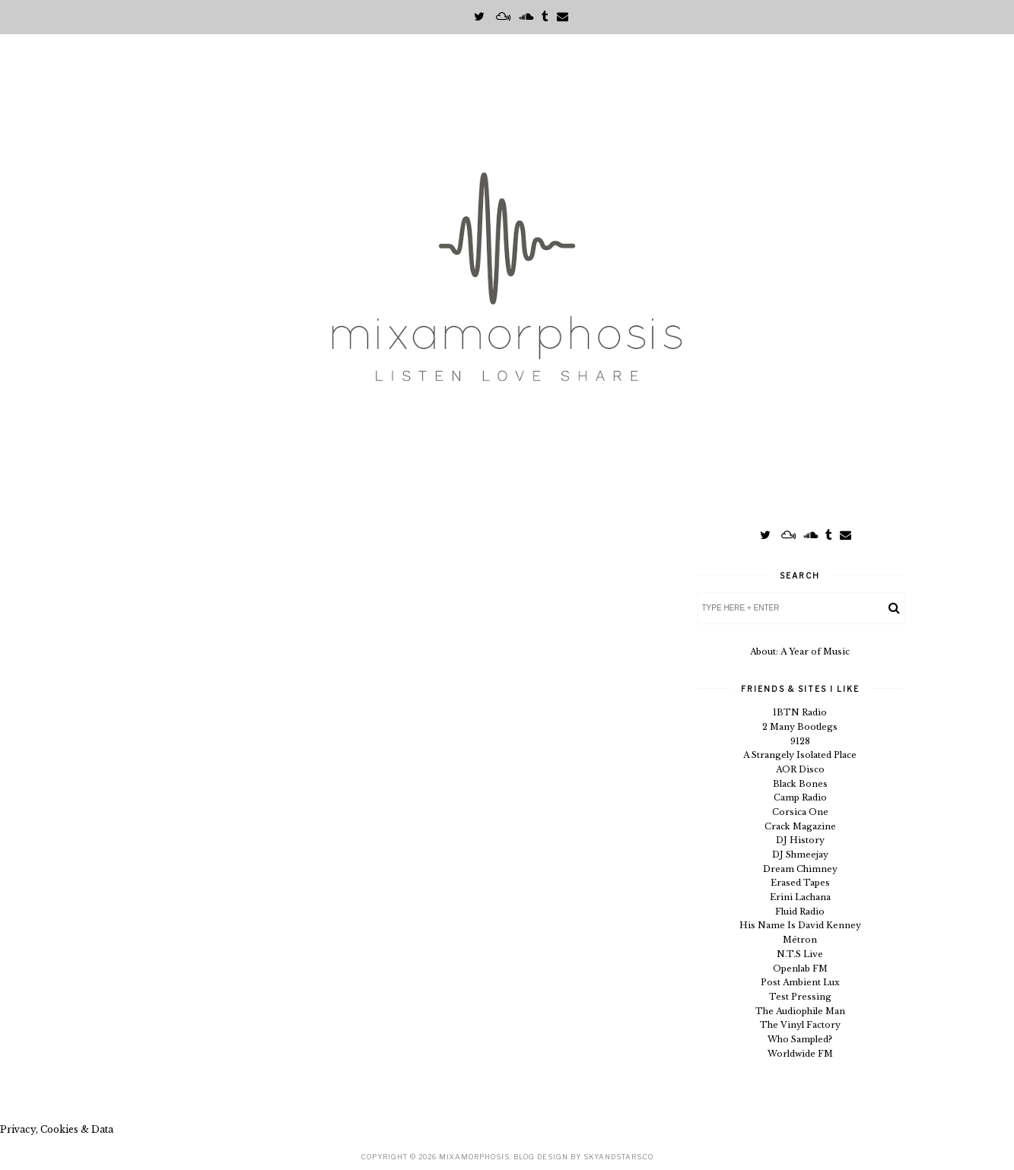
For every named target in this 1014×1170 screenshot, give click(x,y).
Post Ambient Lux (800, 982)
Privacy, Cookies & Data (56, 1129)
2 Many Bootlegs (800, 726)
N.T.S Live (800, 954)
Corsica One (800, 812)
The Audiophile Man (800, 1011)
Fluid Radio (800, 911)
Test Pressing (800, 996)
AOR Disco (800, 769)
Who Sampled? (800, 1039)
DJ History (800, 840)
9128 (800, 741)
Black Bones (800, 783)
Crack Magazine (800, 826)
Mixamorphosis (474, 1157)
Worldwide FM (800, 1053)
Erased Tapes (800, 882)
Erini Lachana (800, 897)
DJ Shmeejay (800, 854)
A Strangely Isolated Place (800, 755)
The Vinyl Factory (800, 1024)
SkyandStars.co (618, 1157)
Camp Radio (800, 797)
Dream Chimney (800, 869)
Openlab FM (800, 968)
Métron (800, 939)
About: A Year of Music (800, 651)
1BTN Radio (800, 712)
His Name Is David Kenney (800, 925)
